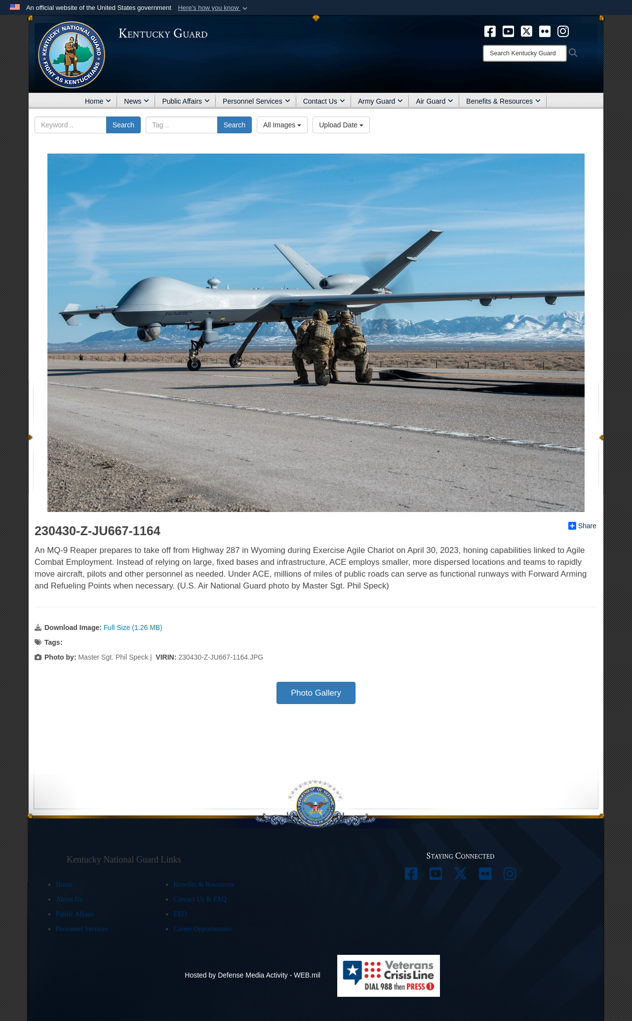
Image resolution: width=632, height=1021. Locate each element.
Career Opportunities (202, 929)
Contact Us (324, 101)
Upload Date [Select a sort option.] (341, 125)
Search (123, 125)
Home (98, 101)
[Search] (525, 53)
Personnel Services (256, 101)
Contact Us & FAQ (199, 899)
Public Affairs (186, 101)
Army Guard (380, 101)
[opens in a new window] (490, 31)
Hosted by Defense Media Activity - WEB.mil (252, 975)
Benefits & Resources (503, 101)
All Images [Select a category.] (282, 125)
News (136, 101)
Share (582, 526)
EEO (180, 914)
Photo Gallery (316, 693)
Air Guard (434, 101)
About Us (69, 899)
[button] (213, 8)
